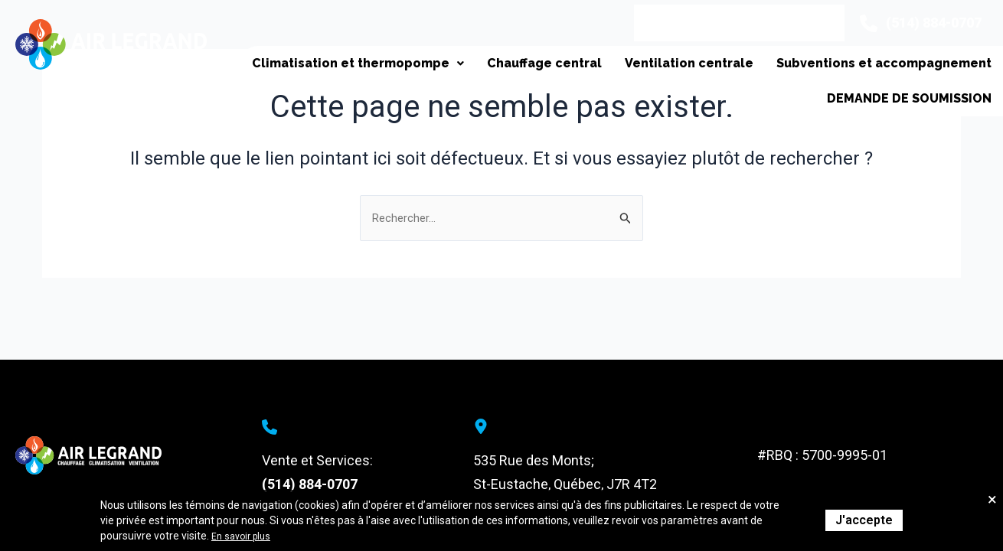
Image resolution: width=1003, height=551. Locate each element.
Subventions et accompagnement (880, 71)
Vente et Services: (317, 460)
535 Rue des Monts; (533, 460)
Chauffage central (525, 71)
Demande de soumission (904, 121)
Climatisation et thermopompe (331, 71)
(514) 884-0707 (310, 484)
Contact (769, 23)
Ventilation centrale (677, 71)
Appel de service (664, 23)
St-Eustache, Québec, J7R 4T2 (565, 484)
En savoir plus (244, 536)
